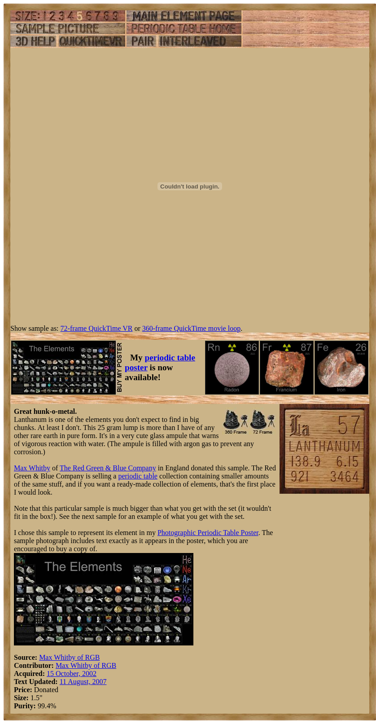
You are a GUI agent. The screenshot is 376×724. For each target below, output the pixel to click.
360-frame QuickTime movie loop (191, 328)
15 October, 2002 (71, 673)
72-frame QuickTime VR (97, 328)
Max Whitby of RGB (69, 657)
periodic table (137, 476)
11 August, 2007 (83, 681)
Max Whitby (32, 468)
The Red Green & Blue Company (108, 468)
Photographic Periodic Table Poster (207, 532)
